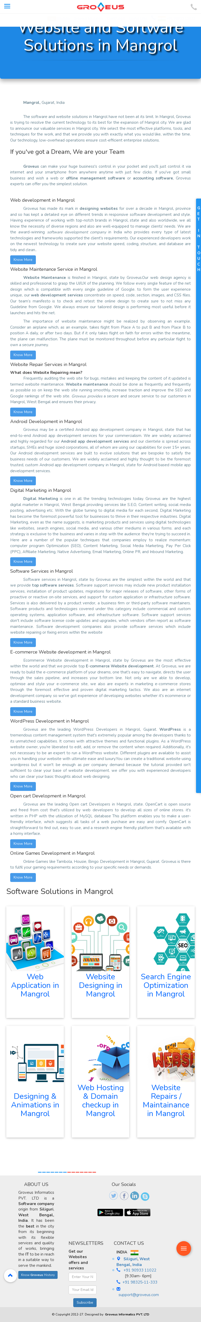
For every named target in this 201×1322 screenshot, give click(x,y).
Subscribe (85, 1302)
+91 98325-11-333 (139, 1282)
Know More (23, 259)
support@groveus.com (139, 1294)
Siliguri (130, 1259)
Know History (38, 1275)
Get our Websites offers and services (78, 1260)
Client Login (116, 18)
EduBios (58, 18)
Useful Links (138, 18)
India (137, 1264)
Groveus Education (88, 18)
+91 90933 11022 (176, 18)
